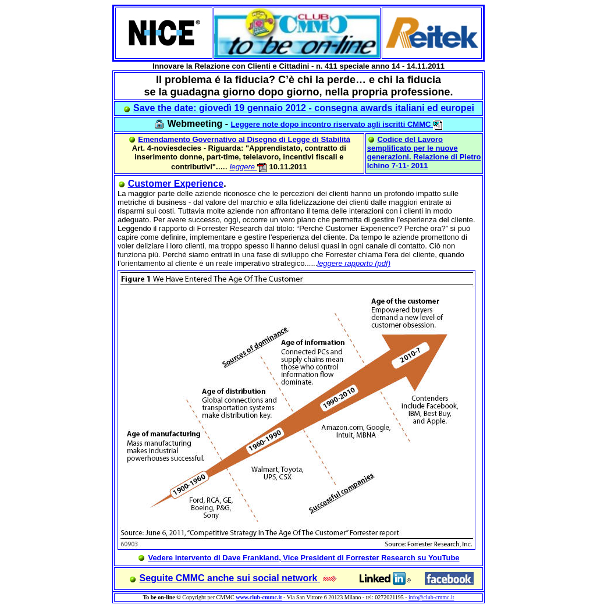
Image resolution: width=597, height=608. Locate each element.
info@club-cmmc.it (431, 597)
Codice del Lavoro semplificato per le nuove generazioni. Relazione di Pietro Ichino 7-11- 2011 (424, 152)
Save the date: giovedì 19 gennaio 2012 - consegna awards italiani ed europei (303, 108)
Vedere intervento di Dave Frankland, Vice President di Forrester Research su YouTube (303, 557)
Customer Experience (176, 184)
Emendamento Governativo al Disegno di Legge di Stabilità (244, 139)
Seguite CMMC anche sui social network (229, 578)
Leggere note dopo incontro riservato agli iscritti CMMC (337, 124)
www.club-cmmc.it (259, 597)
